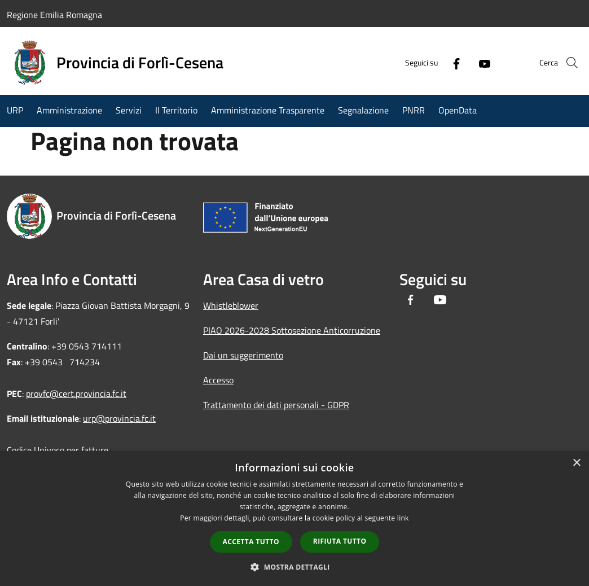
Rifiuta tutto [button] (340, 541)
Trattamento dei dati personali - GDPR (276, 405)
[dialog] (294, 518)
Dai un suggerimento (243, 355)
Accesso (218, 380)
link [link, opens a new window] (403, 518)
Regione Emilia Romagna (54, 14)
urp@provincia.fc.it (119, 418)
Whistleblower (230, 305)
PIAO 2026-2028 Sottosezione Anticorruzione (291, 330)
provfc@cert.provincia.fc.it (76, 393)
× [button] (576, 463)
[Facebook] (440, 62)
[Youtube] (468, 62)
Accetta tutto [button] (251, 541)
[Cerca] (568, 62)
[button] (294, 566)
